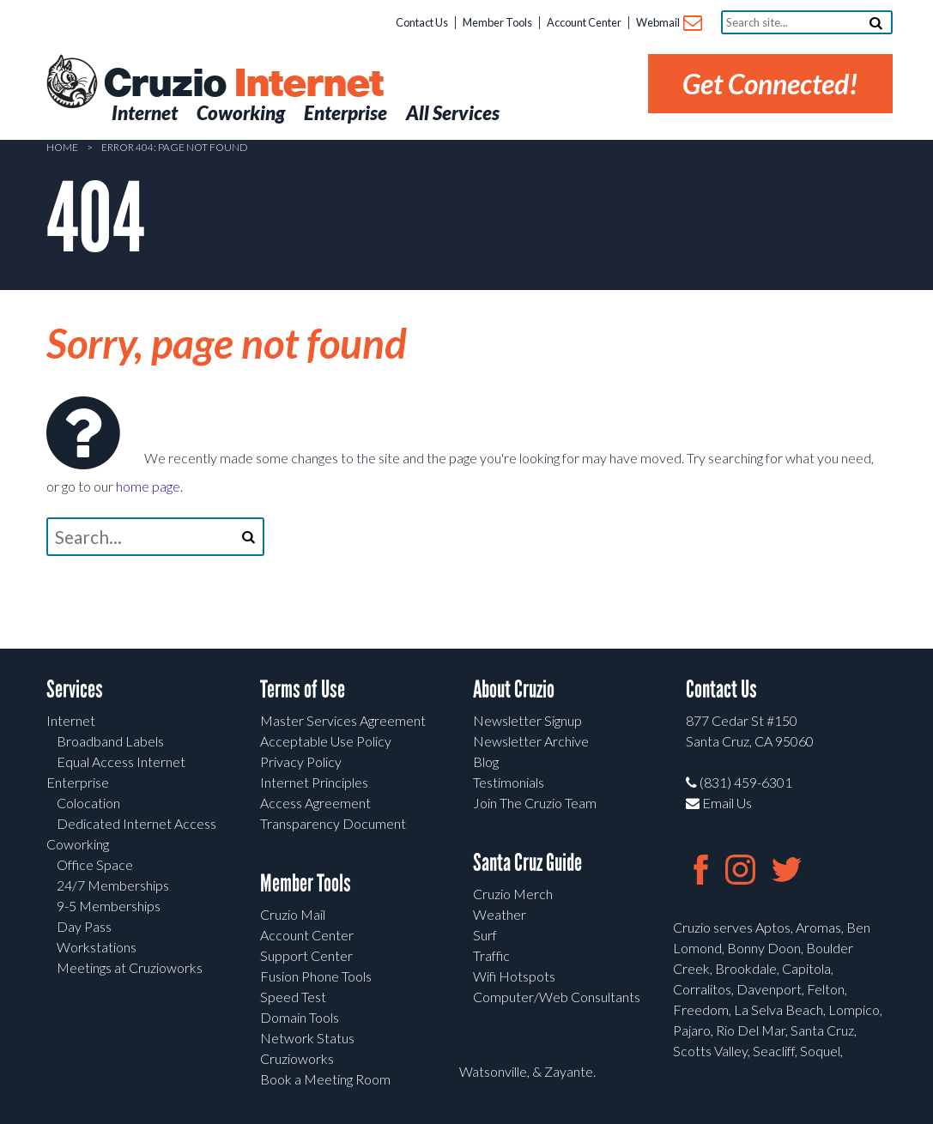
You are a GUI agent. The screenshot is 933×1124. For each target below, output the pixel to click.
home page (148, 486)
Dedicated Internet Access (136, 823)
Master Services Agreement (343, 720)
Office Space (95, 864)
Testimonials (508, 782)
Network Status (307, 1038)
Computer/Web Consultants (556, 996)
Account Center (584, 22)
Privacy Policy (301, 761)
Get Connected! (770, 83)
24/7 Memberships (113, 885)
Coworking (77, 844)
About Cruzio (513, 689)
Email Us (719, 803)
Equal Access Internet (121, 761)
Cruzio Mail (292, 914)
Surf (485, 935)
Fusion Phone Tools (316, 976)
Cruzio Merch (513, 893)
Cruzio (243, 84)
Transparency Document (333, 823)
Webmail (668, 23)
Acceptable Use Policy (325, 741)
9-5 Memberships (109, 905)
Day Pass (84, 926)
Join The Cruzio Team (535, 803)
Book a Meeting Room (325, 1079)
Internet (70, 720)
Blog (486, 761)
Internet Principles (314, 782)
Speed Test (293, 996)
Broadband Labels (110, 741)
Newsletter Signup (527, 720)
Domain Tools (299, 1017)
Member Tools (497, 22)
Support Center (306, 955)
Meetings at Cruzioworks (130, 967)
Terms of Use (302, 689)
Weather (499, 914)
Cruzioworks (297, 1058)
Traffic (491, 955)
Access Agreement (315, 803)
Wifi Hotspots (514, 976)
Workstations (96, 947)
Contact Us (422, 22)
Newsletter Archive (531, 741)
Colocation (88, 803)
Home (62, 147)
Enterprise (77, 782)
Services (74, 689)
